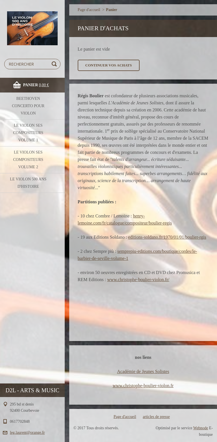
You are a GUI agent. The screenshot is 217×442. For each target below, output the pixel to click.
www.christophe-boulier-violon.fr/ (138, 279)
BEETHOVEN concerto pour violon (28, 105)
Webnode (200, 428)
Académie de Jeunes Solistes (143, 371)
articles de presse (156, 417)
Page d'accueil (89, 10)
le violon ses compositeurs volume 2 (28, 159)
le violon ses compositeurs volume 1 (28, 132)
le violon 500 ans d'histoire (28, 183)
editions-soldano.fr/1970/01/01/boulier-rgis (167, 237)
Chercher (55, 64)
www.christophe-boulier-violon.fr (143, 385)
